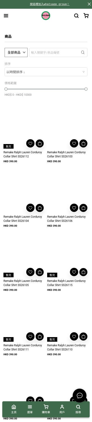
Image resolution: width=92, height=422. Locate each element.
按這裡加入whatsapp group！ (50, 4)
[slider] (6, 89)
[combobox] (46, 71)
